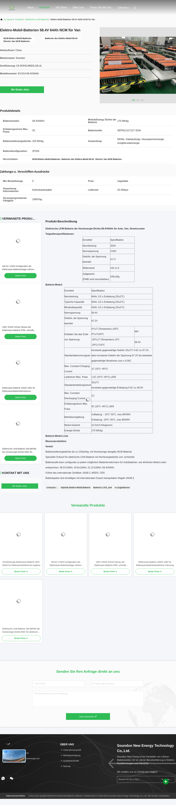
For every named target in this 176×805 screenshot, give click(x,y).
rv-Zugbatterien (122, 487)
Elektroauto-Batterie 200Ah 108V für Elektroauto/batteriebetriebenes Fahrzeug (18, 391)
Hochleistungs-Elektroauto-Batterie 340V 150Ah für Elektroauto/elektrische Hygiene (21, 563)
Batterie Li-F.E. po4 (102, 487)
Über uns (78, 7)
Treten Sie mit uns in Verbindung (100, 9)
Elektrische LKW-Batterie (36, 19)
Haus (30, 7)
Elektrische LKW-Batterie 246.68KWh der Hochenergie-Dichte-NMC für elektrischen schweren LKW (19, 452)
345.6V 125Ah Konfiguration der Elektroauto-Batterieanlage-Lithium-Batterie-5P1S (18, 269)
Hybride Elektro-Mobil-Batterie (75, 487)
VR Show (61, 7)
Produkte (44, 7)
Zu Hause (8, 19)
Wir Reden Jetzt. (22, 89)
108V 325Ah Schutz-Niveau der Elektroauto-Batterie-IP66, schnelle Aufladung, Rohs (18, 330)
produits (19, 19)
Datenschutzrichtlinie (15, 796)
